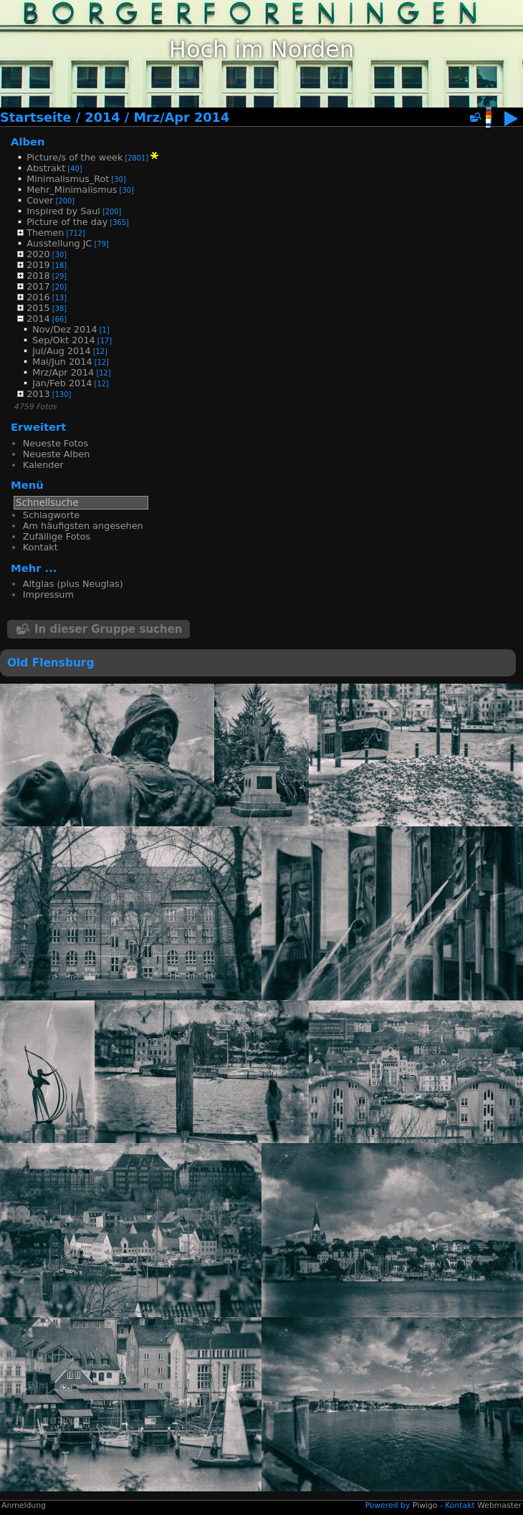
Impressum (48, 594)
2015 (38, 307)
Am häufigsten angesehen (83, 525)
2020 (38, 254)
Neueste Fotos (55, 443)
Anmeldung (23, 1505)
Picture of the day (67, 221)
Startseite (36, 117)
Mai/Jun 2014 (62, 361)
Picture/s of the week (75, 157)
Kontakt (40, 547)
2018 (38, 275)
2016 (38, 297)
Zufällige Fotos (56, 536)
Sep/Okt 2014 (63, 340)
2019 (38, 264)
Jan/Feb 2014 (62, 383)
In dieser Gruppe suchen (108, 629)
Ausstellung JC (59, 243)
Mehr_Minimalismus (72, 189)
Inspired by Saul (63, 211)
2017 (38, 286)
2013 (38, 393)
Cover (40, 200)
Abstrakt (46, 168)
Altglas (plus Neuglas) (73, 583)
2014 (102, 117)
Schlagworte (51, 515)
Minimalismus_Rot (68, 178)
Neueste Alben (56, 454)
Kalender (43, 464)
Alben (28, 141)
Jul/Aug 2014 (61, 350)
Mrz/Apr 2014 (181, 117)
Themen (45, 232)
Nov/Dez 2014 (64, 329)
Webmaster (499, 1505)
